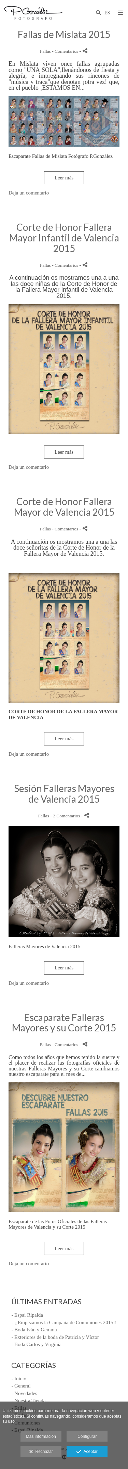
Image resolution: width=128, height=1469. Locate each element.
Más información (41, 1436)
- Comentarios (65, 51)
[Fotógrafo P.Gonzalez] (33, 13)
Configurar (87, 1436)
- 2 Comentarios (65, 815)
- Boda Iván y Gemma (34, 1329)
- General (20, 1386)
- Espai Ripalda (27, 1315)
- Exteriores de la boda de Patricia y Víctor (55, 1337)
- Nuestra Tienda (28, 1400)
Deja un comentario (29, 193)
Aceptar (86, 1452)
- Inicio (18, 1378)
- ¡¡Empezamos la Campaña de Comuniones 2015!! (63, 1322)
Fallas (45, 51)
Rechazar (41, 1452)
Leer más (64, 177)
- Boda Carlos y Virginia (36, 1344)
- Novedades (24, 1393)
